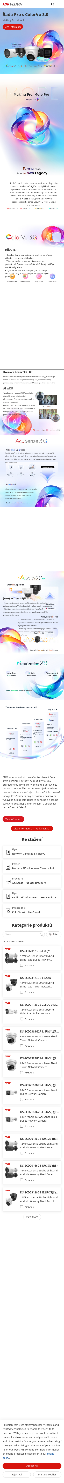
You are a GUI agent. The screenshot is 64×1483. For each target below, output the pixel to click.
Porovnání (29, 965)
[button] (27, 70)
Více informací (13, 819)
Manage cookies (47, 1474)
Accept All (32, 1465)
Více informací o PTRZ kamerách (32, 828)
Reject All (16, 1474)
